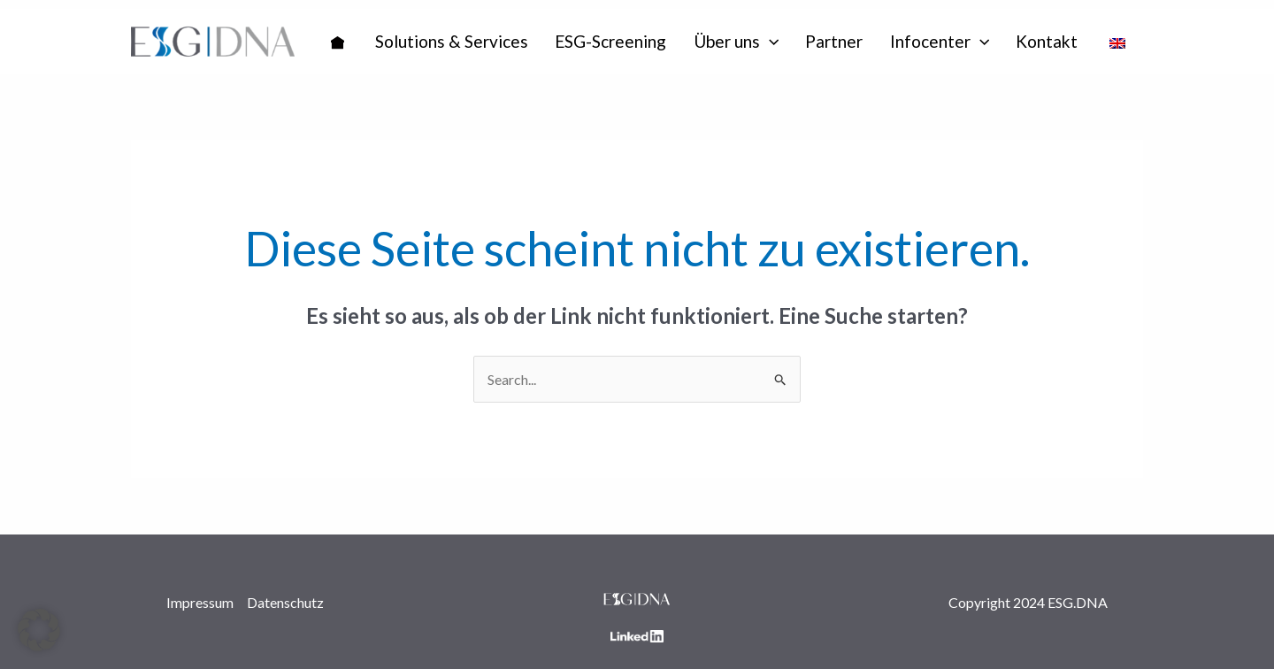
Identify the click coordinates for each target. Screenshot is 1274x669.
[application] (769, 42)
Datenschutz (285, 602)
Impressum (200, 602)
